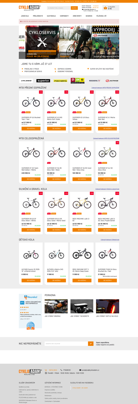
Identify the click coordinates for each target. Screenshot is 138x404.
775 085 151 (93, 1)
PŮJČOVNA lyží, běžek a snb (28, 397)
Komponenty (64, 16)
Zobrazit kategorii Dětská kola (110, 239)
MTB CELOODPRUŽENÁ (31, 138)
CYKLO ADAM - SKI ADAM (80, 388)
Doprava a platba (50, 390)
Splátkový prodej (24, 387)
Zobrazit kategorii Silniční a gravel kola (107, 189)
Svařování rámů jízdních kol (27, 395)
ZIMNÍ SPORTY (77, 16)
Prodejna (44, 1)
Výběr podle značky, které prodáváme (56, 398)
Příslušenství (38, 16)
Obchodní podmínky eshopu (53, 393)
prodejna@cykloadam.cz (90, 9)
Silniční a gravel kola (33, 189)
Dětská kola (26, 239)
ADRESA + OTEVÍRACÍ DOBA (53, 387)
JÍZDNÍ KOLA (25, 16)
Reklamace (48, 395)
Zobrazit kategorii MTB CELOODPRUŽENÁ (106, 138)
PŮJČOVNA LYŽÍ (101, 16)
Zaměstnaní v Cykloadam (52, 401)
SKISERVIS (89, 16)
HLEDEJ (74, 8)
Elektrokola (51, 16)
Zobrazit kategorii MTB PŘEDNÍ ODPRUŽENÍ (105, 87)
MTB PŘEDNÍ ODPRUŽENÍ (32, 88)
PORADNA (50, 295)
